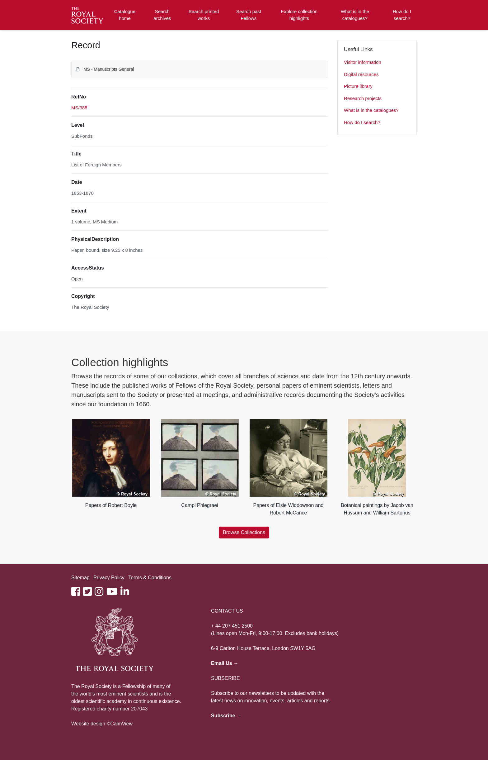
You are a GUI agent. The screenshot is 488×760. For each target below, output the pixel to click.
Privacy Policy (108, 577)
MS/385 (79, 107)
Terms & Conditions (149, 577)
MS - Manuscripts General (108, 69)
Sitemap (80, 577)
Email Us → (224, 663)
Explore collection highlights (299, 15)
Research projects (363, 98)
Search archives (162, 15)
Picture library (358, 86)
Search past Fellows (248, 15)
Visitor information (362, 62)
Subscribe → (226, 715)
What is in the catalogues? (355, 15)
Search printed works (204, 15)
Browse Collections (244, 532)
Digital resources (361, 74)
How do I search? (402, 15)
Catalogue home (124, 15)
